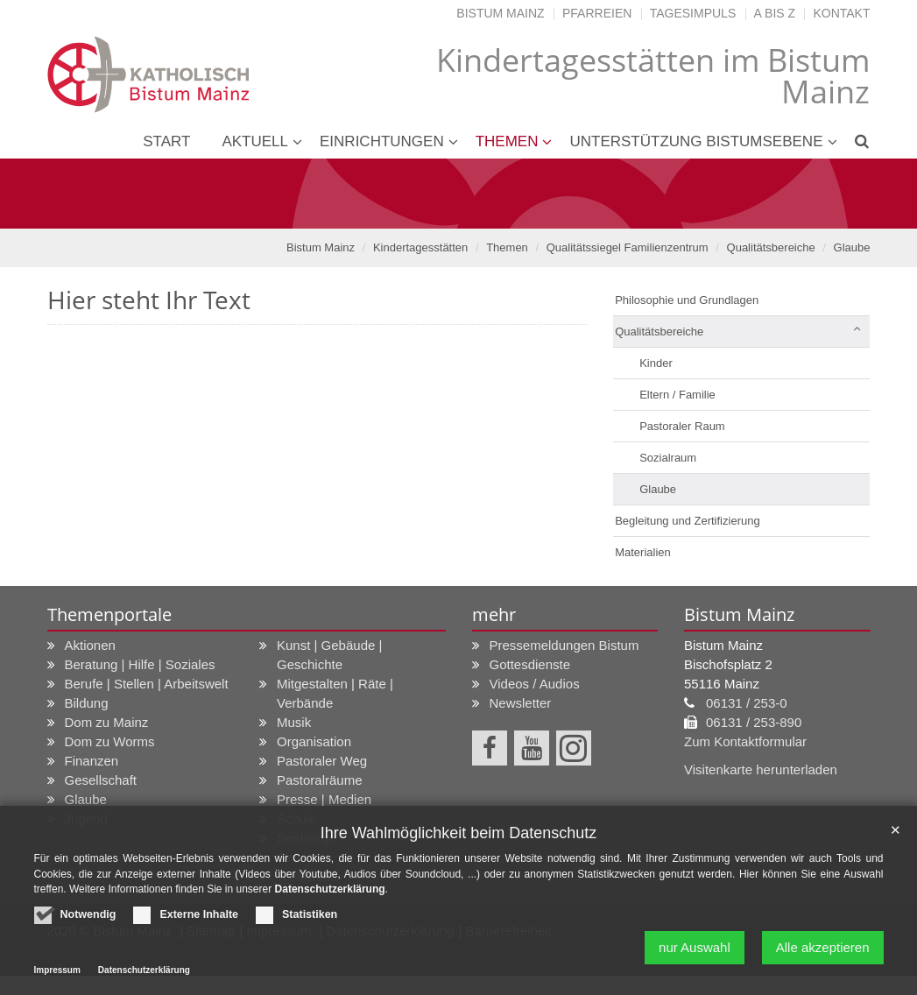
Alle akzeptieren (823, 952)
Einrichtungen (382, 141)
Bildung (87, 702)
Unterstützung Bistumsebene (695, 141)
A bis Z (774, 13)
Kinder (656, 363)
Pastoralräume (320, 780)
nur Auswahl (694, 952)
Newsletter (521, 702)
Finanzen (92, 760)
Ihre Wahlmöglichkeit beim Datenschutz (458, 837)
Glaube (852, 247)
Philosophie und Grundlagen (686, 300)
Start (166, 141)
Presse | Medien (324, 799)
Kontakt (841, 13)
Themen (507, 141)
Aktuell (255, 141)
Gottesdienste (530, 664)
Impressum (57, 975)
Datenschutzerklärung (330, 894)
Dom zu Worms (110, 741)
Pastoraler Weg (322, 760)
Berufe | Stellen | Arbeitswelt (147, 683)
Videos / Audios (535, 683)
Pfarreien (596, 13)
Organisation (314, 741)
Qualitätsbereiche (771, 247)
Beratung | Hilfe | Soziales (140, 664)
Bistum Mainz (500, 13)
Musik (294, 722)
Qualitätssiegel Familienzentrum (628, 247)
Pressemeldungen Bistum (564, 645)
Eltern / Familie (677, 394)
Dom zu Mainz (107, 722)
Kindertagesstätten (420, 247)
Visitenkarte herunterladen (760, 769)
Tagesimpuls (693, 13)
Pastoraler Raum (682, 426)
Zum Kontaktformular (745, 741)
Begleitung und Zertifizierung (687, 520)
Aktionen (90, 645)
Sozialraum (667, 457)
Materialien (643, 552)
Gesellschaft (101, 780)
